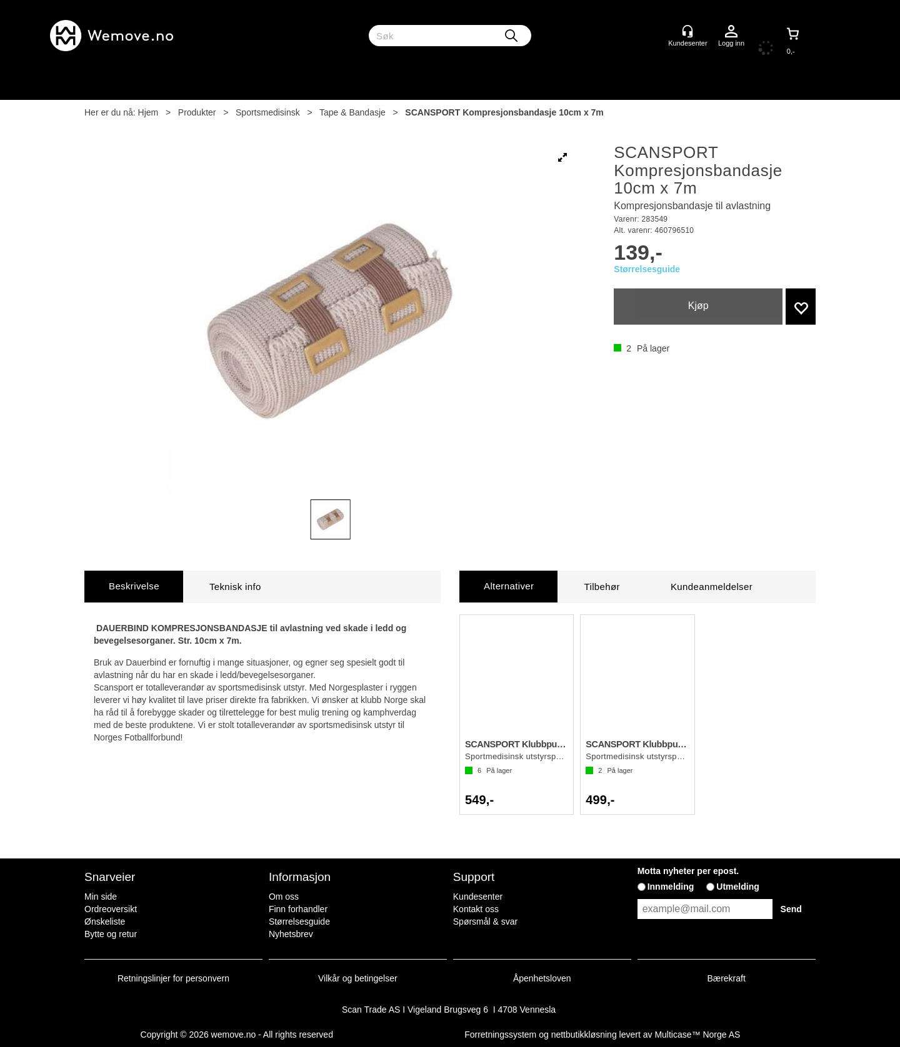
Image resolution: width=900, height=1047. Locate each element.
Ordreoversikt (110, 909)
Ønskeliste (104, 922)
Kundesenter (477, 897)
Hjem (148, 112)
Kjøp (698, 305)
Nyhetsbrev (291, 934)
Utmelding (737, 887)
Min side (100, 897)
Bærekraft (726, 978)
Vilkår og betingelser (358, 978)
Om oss (284, 897)
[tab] (133, 586)
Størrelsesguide (647, 269)
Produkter (197, 112)
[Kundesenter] (687, 31)
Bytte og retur (110, 934)
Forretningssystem (500, 1035)
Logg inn (731, 32)
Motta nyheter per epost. (688, 871)
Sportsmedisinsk (268, 112)
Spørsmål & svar (485, 922)
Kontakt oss (476, 909)
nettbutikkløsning (584, 1035)
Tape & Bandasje (352, 112)
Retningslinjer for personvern (173, 978)
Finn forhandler (298, 909)
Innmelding (671, 887)
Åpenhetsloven (542, 978)
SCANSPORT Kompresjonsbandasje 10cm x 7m (504, 112)
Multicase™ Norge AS (697, 1035)
